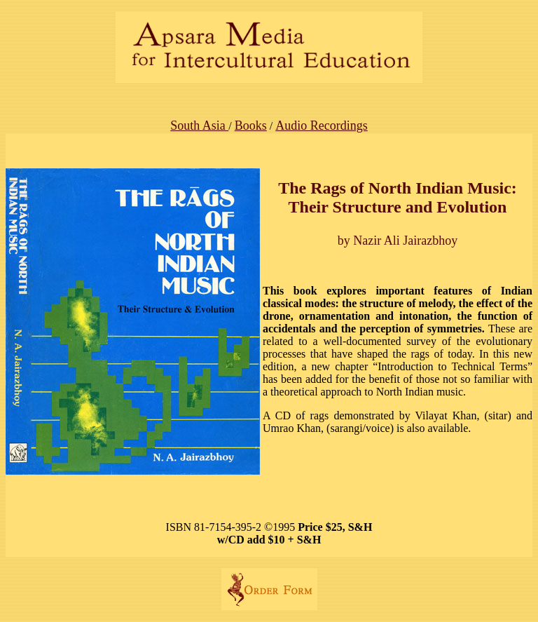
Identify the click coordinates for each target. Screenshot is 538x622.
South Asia (199, 126)
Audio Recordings (321, 126)
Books (251, 126)
